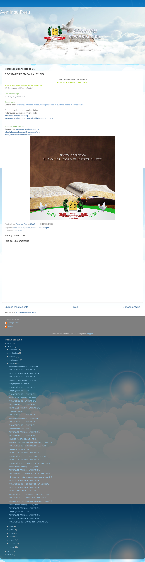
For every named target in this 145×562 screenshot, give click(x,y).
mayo (11, 533)
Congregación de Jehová (19, 384)
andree (10, 326)
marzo (12, 540)
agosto (12, 363)
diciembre (13, 350)
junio (11, 530)
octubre (12, 357)
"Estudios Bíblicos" (16, 411)
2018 (9, 347)
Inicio (75, 307)
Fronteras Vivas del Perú (19, 429)
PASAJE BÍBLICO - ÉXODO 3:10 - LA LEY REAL (28, 522)
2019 (9, 343)
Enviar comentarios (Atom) (26, 312)
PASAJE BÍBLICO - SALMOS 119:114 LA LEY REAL (30, 463)
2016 (9, 555)
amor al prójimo (24, 228)
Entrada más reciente (16, 307)
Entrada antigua (131, 307)
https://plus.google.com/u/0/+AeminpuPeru (22, 132)
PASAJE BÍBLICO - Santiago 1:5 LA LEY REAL (27, 456)
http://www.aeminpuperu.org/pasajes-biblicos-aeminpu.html (29, 118)
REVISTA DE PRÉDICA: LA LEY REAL (24, 373)
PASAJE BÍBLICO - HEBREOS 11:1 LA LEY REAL (29, 484)
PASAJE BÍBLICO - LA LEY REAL (22, 370)
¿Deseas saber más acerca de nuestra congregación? (30, 442)
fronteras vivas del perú (40, 228)
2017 (9, 551)
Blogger (90, 334)
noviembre (13, 353)
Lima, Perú (18, 230)
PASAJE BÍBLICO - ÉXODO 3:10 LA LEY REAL (28, 498)
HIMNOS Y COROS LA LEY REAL (22, 380)
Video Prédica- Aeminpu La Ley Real (23, 366)
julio (11, 526)
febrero (12, 544)
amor (15, 228)
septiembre (14, 360)
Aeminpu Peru (15, 12)
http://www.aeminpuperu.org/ (16, 116)
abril (11, 537)
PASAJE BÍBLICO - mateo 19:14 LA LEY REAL (27, 446)
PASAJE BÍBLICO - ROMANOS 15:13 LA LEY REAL (30, 494)
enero (11, 547)
